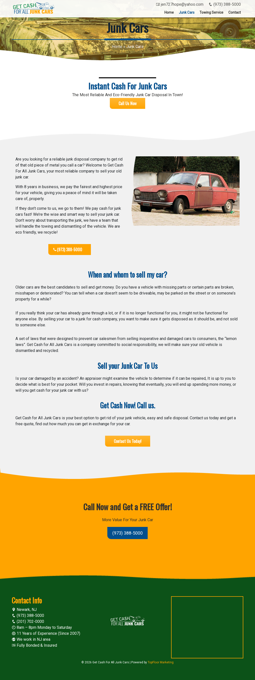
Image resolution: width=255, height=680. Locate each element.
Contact (234, 12)
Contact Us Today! (127, 441)
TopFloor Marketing (161, 662)
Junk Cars (186, 12)
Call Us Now (127, 103)
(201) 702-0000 (28, 621)
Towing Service (211, 12)
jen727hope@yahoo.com (179, 4)
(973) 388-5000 (224, 4)
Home (169, 12)
